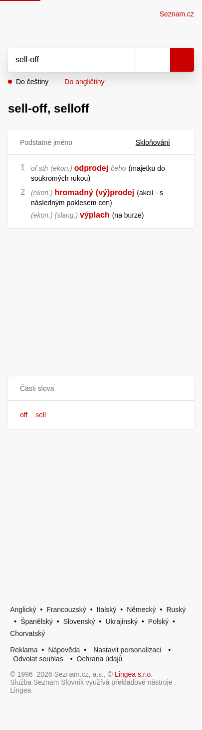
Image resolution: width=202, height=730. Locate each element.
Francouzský (66, 609)
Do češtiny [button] (32, 82)
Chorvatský (27, 633)
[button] (101, 388)
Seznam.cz (177, 14)
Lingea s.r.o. (134, 674)
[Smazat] (125, 60)
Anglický (23, 609)
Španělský (36, 621)
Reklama (23, 650)
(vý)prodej (115, 192)
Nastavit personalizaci (127, 650)
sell (40, 415)
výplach (95, 215)
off (23, 415)
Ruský (176, 609)
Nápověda (64, 650)
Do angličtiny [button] (84, 82)
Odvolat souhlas (38, 659)
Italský (107, 609)
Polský (158, 621)
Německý (141, 609)
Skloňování (159, 142)
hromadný (73, 192)
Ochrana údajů (100, 659)
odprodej (91, 168)
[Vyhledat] (61, 60)
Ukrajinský (121, 621)
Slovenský (79, 621)
